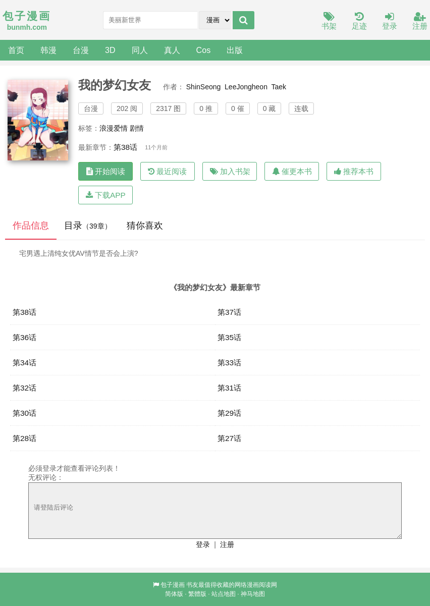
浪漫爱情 (113, 128)
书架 (329, 21)
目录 (88, 226)
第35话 (229, 337)
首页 (16, 49)
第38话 (125, 147)
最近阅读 (167, 171)
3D (110, 49)
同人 (140, 49)
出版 (235, 49)
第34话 (24, 362)
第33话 (229, 362)
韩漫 (48, 49)
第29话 (229, 413)
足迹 (359, 21)
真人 (172, 49)
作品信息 (31, 226)
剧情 (137, 128)
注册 (419, 21)
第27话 (229, 438)
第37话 (229, 312)
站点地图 (223, 593)
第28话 (24, 438)
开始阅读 (105, 171)
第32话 (24, 387)
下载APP (106, 195)
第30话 (24, 413)
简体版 (174, 593)
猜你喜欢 (145, 226)
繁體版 (197, 593)
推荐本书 (353, 171)
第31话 (229, 387)
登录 (389, 21)
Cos (203, 49)
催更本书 (292, 171)
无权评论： (46, 477)
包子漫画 (172, 584)
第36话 (24, 337)
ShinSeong (203, 87)
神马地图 (253, 593)
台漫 (81, 49)
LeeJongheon (246, 87)
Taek (278, 87)
